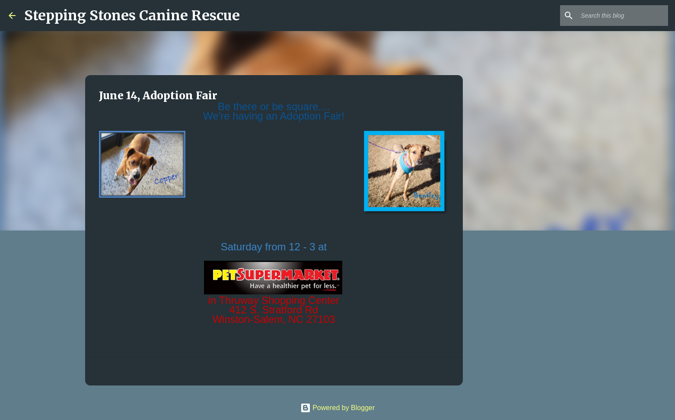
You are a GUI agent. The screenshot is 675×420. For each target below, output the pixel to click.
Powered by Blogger (337, 407)
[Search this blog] (622, 15)
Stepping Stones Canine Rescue (132, 15)
